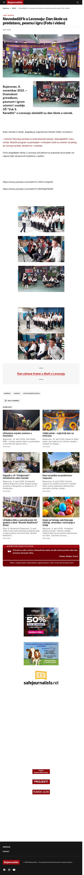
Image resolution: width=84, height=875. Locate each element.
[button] (4, 2)
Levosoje (17, 393)
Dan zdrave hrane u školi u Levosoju (41, 374)
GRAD (14, 8)
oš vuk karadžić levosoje (31, 393)
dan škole (7, 393)
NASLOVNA (11, 15)
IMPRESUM (6, 847)
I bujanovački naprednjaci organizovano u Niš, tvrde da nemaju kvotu (44, 562)
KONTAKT (6, 851)
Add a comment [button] (13, 401)
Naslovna (6, 8)
